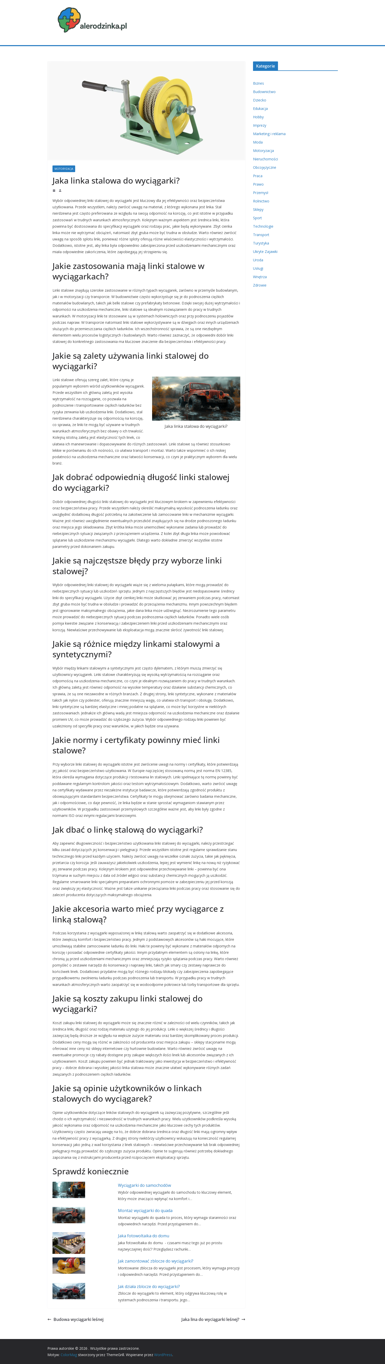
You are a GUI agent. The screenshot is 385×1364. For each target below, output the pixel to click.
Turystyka (261, 243)
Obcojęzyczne (264, 167)
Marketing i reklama (269, 133)
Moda (258, 142)
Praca (257, 175)
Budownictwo (264, 91)
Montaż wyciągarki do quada (145, 1210)
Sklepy (258, 209)
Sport (257, 217)
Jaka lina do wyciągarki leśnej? (213, 1319)
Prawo (258, 184)
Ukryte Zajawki (265, 251)
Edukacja (260, 108)
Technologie (263, 226)
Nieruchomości (265, 159)
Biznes (258, 83)
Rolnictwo (261, 201)
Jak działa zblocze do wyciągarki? (149, 1286)
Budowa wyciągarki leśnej (75, 1319)
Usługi (258, 268)
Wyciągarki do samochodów (144, 1185)
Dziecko (259, 100)
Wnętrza (260, 276)
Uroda (258, 260)
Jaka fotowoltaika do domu (143, 1236)
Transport (261, 234)
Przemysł (260, 192)
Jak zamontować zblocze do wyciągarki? (155, 1261)
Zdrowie (260, 285)
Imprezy (259, 125)
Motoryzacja (64, 169)
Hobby (258, 116)
